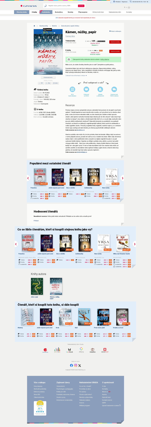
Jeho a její (34, 297)
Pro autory (82, 392)
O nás (104, 386)
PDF (41, 83)
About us (105, 392)
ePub (48, 83)
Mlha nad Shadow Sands (121, 254)
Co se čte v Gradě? (85, 386)
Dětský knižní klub (98, 12)
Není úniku (105, 188)
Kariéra (104, 394)
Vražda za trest (118, 328)
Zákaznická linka (39, 397)
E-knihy (34, 12)
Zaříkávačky (88, 188)
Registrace (124, 1)
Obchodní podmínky (40, 389)
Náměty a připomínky (86, 397)
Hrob (57, 328)
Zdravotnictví (61, 386)
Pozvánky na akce (85, 389)
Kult (76, 328)
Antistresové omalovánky (64, 400)
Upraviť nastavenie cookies (110, 405)
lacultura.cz (81, 130)
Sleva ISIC (37, 394)
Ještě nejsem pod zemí (56, 188)
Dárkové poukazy (39, 392)
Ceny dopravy (38, 386)
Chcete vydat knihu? (85, 394)
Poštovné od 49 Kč (86, 95)
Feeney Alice (70, 36)
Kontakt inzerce (107, 400)
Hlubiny (20, 328)
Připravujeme (82, 12)
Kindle (56, 83)
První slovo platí (99, 328)
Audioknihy (46, 12)
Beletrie (54, 26)
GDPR (104, 403)
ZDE (57, 17)
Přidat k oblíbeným (115, 31)
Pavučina (34, 188)
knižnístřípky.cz (82, 152)
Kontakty (129, 12)
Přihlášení (118, 1)
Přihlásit (36, 221)
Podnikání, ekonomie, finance (66, 394)
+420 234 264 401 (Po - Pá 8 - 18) (140, 1)
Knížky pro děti (61, 392)
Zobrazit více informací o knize (75, 75)
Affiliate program (84, 405)
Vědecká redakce (84, 400)
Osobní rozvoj (61, 397)
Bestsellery (59, 12)
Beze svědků (70, 188)
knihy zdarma (105, 59)
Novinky (70, 12)
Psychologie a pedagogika (65, 389)
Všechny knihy (22, 12)
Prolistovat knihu (48, 77)
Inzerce (81, 403)
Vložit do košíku (115, 42)
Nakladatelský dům (115, 12)
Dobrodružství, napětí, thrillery (70, 26)
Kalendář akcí (106, 397)
